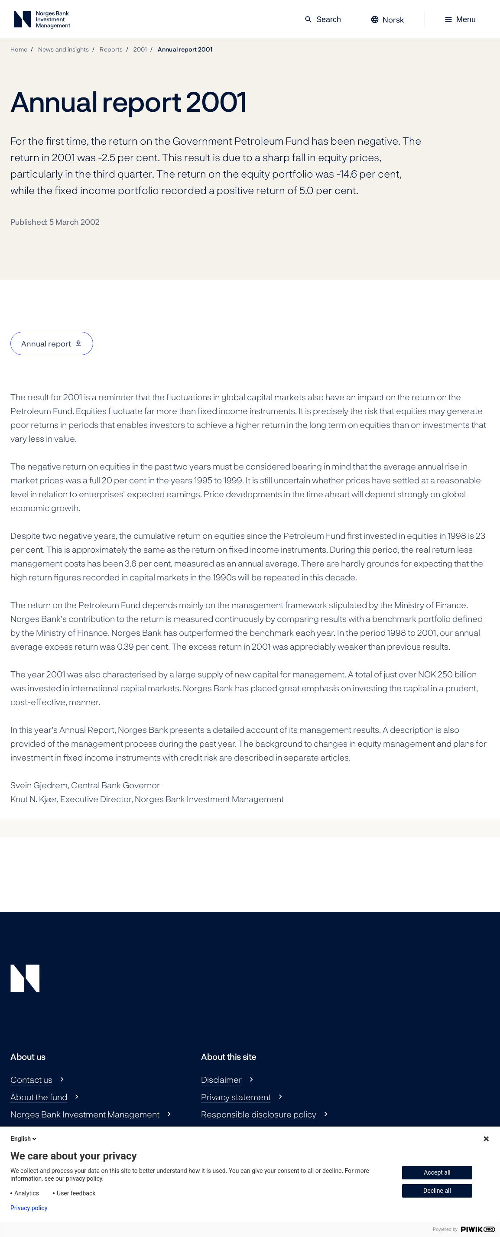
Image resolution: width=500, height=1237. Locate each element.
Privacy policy (28, 1208)
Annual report (46, 343)
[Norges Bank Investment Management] (42, 21)
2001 (140, 49)
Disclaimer (221, 1079)
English (24, 1138)
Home (18, 49)
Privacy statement (236, 1096)
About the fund (38, 1096)
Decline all (437, 1190)
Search (322, 19)
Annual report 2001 (185, 49)
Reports (111, 49)
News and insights (63, 49)
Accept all (437, 1172)
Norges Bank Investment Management (84, 1114)
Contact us (31, 1079)
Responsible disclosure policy (258, 1114)
